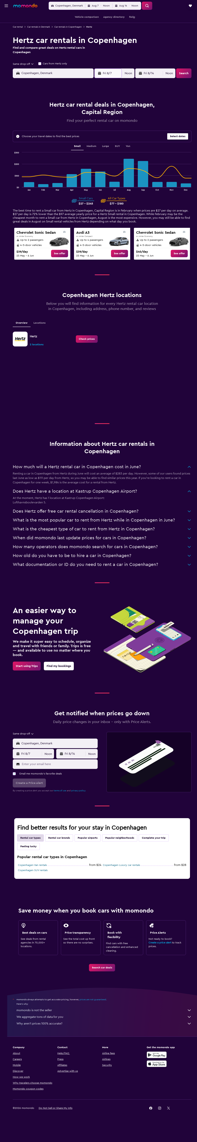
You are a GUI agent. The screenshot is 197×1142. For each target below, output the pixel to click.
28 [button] (83, 144)
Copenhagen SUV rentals (38, 878)
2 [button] (39, 118)
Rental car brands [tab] (64, 846)
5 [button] (66, 118)
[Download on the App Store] (158, 1072)
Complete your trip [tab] (159, 846)
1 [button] (92, 109)
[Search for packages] (6, 40)
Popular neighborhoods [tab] (125, 846)
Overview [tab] (27, 331)
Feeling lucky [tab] (34, 854)
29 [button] (92, 144)
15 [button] (92, 126)
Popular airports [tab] (93, 846)
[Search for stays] (6, 24)
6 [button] (74, 118)
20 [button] (74, 135)
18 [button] (56, 135)
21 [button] (83, 135)
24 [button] (48, 144)
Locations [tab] (45, 331)
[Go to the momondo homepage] (25, 5)
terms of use (65, 799)
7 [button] (83, 118)
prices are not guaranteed (98, 1008)
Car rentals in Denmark (44, 27)
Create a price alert (161, 951)
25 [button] (56, 144)
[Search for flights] (6, 17)
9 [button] (39, 126)
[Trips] (6, 51)
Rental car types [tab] (36, 846)
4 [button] (57, 118)
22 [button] (92, 135)
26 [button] (65, 144)
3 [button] (48, 118)
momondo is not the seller (106, 1018)
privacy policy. (84, 799)
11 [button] (57, 126)
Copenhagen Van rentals (37, 873)
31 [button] (48, 153)
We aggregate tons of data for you (106, 1025)
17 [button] (48, 135)
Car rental (23, 27)
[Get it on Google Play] (158, 1063)
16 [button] (39, 135)
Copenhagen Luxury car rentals (124, 873)
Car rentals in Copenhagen (73, 27)
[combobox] (29, 64)
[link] (63, 256)
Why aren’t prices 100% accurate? (106, 1031)
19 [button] (65, 135)
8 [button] (92, 118)
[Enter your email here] (63, 772)
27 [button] (74, 144)
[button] (6, 6)
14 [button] (83, 126)
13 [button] (74, 126)
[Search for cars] (6, 32)
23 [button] (39, 144)
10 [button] (47, 126)
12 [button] (65, 126)
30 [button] (39, 153)
